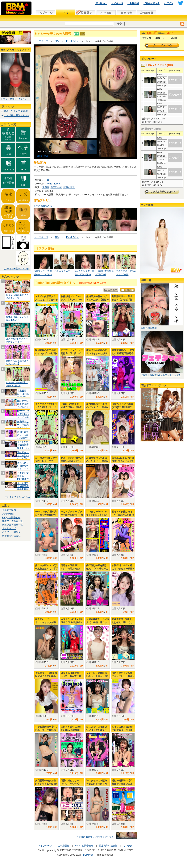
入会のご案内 (9, 510)
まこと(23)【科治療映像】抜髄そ (23, 488)
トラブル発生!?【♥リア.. (13, 98)
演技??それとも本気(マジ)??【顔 (23, 455)
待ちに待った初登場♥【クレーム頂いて (23, 467)
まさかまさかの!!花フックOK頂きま (17, 384)
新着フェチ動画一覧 (12, 521)
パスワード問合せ (11, 532)
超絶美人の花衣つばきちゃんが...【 (17, 362)
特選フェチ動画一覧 (12, 524)
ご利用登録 (133, 3)
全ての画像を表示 (43, 206)
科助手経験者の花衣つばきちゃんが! (23, 405)
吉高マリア (69, 187)
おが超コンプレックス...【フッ (17, 318)
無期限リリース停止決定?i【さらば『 (23, 426)
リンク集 (127, 845)
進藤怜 (45, 187)
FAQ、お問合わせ (11, 517)
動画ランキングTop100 (15, 111)
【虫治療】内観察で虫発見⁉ (23, 395)
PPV (57, 41)
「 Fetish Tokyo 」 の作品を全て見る (95, 837)
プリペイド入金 (151, 3)
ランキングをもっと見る (17, 497)
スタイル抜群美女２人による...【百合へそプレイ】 (46, 299)
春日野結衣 (56, 187)
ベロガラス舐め (62, 271)
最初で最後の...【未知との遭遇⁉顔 (23, 436)
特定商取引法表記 (11, 536)
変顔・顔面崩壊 (149, 327)
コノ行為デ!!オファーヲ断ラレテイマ (17, 340)
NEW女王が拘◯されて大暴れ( (23, 416)
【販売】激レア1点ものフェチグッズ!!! (161, 375)
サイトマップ (9, 528)
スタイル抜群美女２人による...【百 (17, 296)
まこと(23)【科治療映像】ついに (23, 446)
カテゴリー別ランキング (16, 115)
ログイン (168, 3)
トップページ (41, 41)
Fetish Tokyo (72, 41)
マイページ (117, 3)
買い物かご (101, 3)
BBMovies (88, 854)
